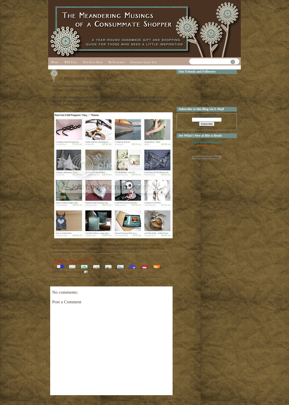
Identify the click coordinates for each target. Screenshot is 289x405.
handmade (92, 277)
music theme (117, 277)
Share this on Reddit (96, 266)
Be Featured (116, 62)
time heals (158, 277)
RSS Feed (70, 62)
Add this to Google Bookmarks (108, 266)
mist (109, 277)
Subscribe (157, 266)
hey (99, 277)
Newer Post (55, 399)
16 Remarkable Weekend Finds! (86, 78)
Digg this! (72, 266)
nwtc (126, 277)
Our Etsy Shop (92, 62)
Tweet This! (120, 266)
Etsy (207, 145)
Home (54, 62)
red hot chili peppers (138, 277)
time (151, 277)
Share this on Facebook (132, 266)
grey (85, 277)
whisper (55, 280)
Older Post (166, 399)
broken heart (64, 277)
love (104, 277)
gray (80, 277)
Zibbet (214, 145)
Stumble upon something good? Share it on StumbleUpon (84, 266)
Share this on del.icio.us (60, 266)
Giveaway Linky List (143, 62)
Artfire (200, 145)
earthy (74, 277)
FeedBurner (213, 127)
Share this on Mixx (144, 266)
